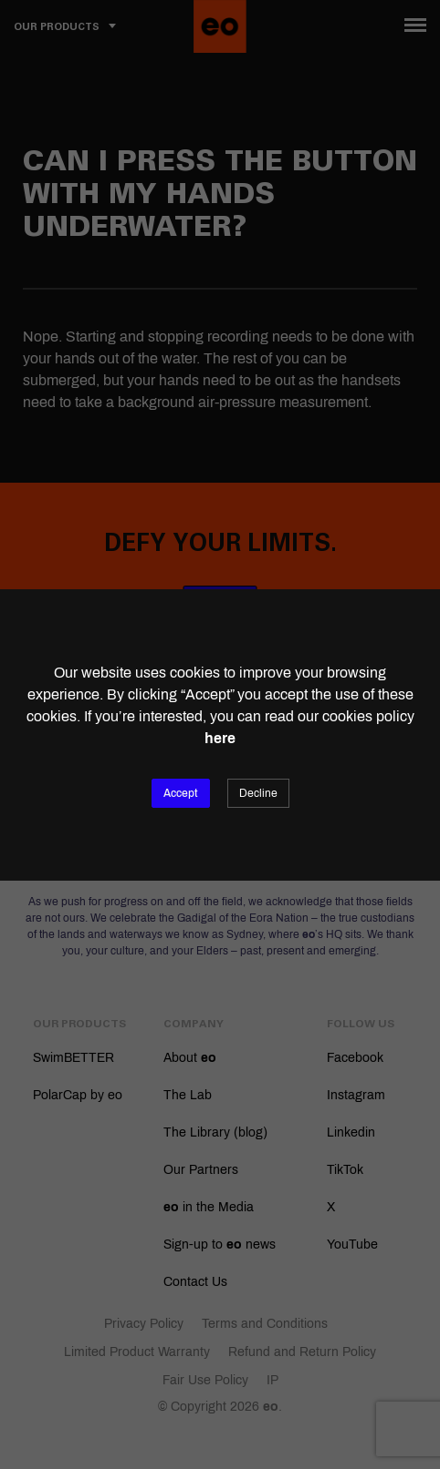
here (220, 738)
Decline (258, 793)
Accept (180, 793)
